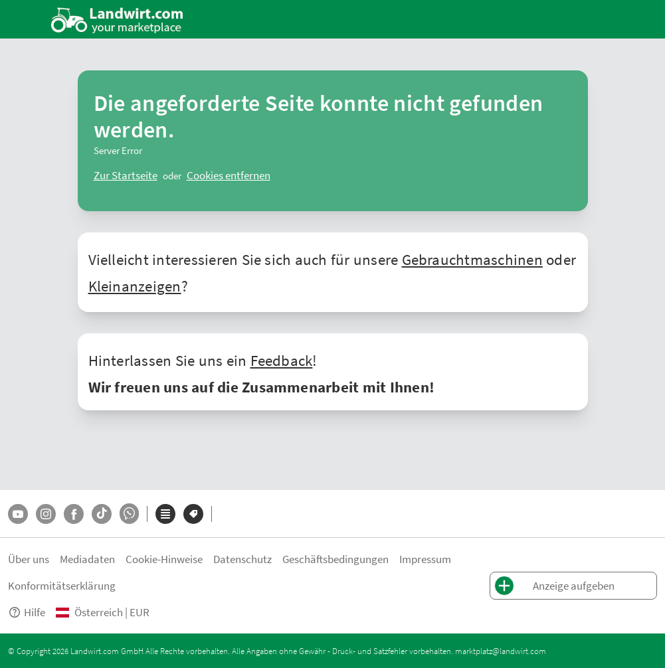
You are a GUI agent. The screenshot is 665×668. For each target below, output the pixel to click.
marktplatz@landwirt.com (500, 651)
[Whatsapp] (129, 513)
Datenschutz (242, 558)
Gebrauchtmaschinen (472, 259)
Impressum (425, 558)
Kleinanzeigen (134, 285)
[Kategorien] (165, 514)
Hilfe (26, 612)
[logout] (228, 175)
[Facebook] (74, 514)
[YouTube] (18, 514)
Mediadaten (87, 558)
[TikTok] (102, 514)
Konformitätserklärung (62, 585)
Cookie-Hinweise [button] (164, 558)
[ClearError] (125, 175)
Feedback (281, 360)
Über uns (28, 558)
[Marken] (193, 514)
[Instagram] (46, 514)
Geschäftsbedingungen (335, 558)
